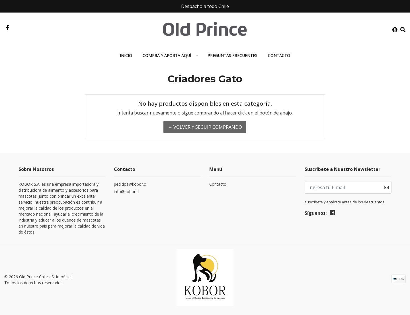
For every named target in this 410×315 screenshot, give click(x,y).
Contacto (279, 55)
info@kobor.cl (126, 191)
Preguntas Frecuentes (232, 55)
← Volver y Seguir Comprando (205, 127)
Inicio (126, 55)
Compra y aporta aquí (167, 55)
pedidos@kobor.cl (130, 184)
